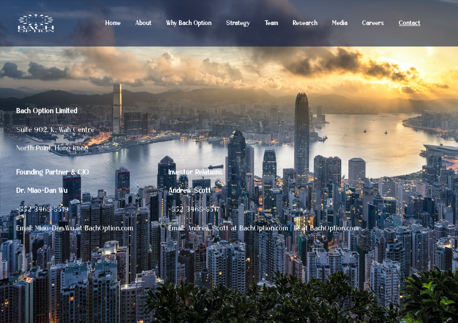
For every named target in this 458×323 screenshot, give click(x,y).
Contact (409, 23)
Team (271, 23)
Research (305, 23)
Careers (373, 23)
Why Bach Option (189, 23)
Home (113, 23)
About (144, 23)
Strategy (238, 23)
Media (340, 23)
